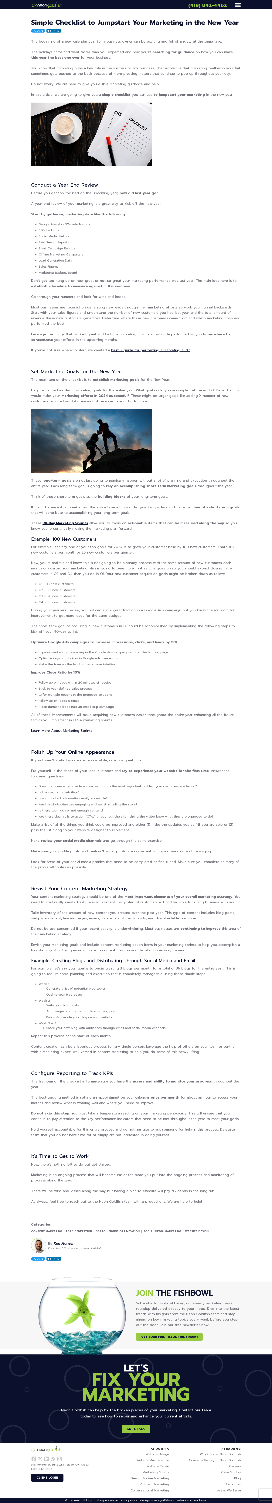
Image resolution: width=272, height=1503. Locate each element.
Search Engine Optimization (118, 1231)
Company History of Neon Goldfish (215, 1460)
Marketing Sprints (156, 1472)
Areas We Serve (229, 1490)
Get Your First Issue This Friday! (169, 1337)
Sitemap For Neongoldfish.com (157, 1500)
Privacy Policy (129, 1500)
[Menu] (238, 5)
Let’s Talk (136, 1429)
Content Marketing (46, 1231)
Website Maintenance (152, 1460)
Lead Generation (79, 1231)
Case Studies (231, 1472)
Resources (233, 1484)
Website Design (197, 1231)
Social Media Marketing (162, 1231)
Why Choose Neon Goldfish (220, 1454)
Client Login (47, 1477)
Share (38, 31)
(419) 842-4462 (207, 5)
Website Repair (158, 1466)
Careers (235, 1466)
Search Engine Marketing (150, 1478)
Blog (237, 1478)
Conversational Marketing (150, 1490)
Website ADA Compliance (191, 1500)
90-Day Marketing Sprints (65, 523)
